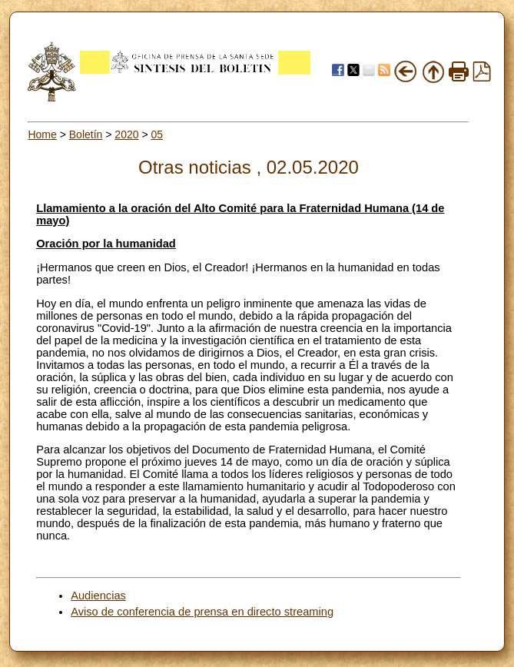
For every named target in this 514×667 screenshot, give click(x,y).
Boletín (86, 134)
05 (157, 134)
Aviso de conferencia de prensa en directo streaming (202, 612)
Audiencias (98, 595)
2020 (126, 134)
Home (42, 134)
